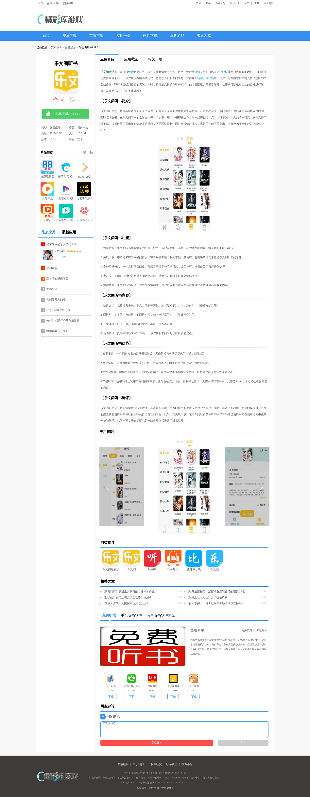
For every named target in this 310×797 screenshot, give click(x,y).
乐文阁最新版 (110, 560)
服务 (142, 71)
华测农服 (51, 268)
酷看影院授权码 (65, 169)
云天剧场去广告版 (47, 213)
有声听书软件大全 (162, 615)
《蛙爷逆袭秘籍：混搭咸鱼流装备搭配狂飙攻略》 (216, 591)
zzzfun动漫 (84, 169)
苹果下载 (96, 36)
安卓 (198, 3)
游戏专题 (220, 3)
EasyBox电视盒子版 (58, 310)
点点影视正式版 (84, 213)
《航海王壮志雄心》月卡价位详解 (207, 597)
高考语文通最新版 (57, 278)
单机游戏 (177, 36)
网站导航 (55, 3)
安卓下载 (69, 36)
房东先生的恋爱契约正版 (61, 244)
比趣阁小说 (193, 560)
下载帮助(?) (155, 764)
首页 (40, 3)
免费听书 (110, 616)
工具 (256, 3)
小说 (172, 71)
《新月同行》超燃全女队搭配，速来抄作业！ (129, 591)
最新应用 (69, 232)
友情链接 (123, 764)
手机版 (70, 3)
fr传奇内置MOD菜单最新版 (62, 320)
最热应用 (50, 233)
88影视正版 (47, 169)
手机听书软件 (133, 615)
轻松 (225, 71)
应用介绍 (107, 59)
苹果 (208, 3)
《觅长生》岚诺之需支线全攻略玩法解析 (127, 597)
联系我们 (171, 764)
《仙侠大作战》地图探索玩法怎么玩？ (125, 603)
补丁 (247, 3)
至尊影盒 (47, 191)
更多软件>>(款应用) (254, 630)
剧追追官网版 (65, 191)
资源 (197, 71)
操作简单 (211, 78)
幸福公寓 (51, 289)
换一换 (88, 152)
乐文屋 (214, 560)
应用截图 (131, 59)
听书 (111, 71)
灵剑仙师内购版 (56, 299)
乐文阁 (131, 560)
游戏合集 (235, 3)
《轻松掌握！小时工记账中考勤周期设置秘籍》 (215, 603)
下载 (63, 257)
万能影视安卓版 (84, 191)
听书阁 (152, 560)
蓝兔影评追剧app (65, 213)
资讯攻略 (204, 36)
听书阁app (173, 560)
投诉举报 (187, 764)
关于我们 (138, 764)
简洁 (200, 78)
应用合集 (123, 36)
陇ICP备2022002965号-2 (161, 788)
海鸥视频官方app (56, 330)
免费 (131, 71)
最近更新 (269, 3)
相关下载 (155, 59)
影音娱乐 (70, 47)
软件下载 (150, 36)
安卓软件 (56, 47)
